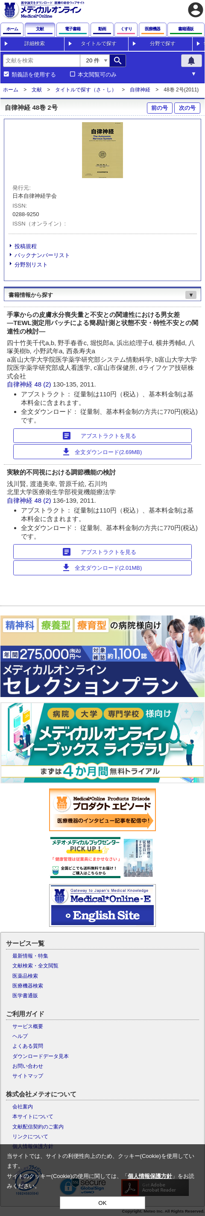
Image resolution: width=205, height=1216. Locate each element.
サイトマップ (27, 1076)
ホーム (10, 90)
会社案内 (22, 1107)
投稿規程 (26, 246)
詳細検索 (34, 44)
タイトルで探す (99, 44)
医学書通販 (25, 996)
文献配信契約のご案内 (38, 1127)
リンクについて (30, 1137)
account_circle (196, 10)
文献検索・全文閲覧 (35, 966)
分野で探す (163, 44)
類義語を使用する (34, 75)
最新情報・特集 (30, 956)
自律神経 (140, 90)
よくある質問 (27, 1046)
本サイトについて (32, 1116)
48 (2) (43, 384)
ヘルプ (20, 1036)
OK (102, 1203)
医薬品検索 (25, 976)
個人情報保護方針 (150, 1176)
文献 (37, 90)
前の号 (159, 108)
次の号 (187, 108)
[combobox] (41, 60)
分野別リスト (31, 264)
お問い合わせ (27, 1066)
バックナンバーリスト (42, 255)
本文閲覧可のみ (97, 75)
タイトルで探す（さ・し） (86, 90)
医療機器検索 (27, 986)
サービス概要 (27, 1026)
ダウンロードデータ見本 (40, 1056)
